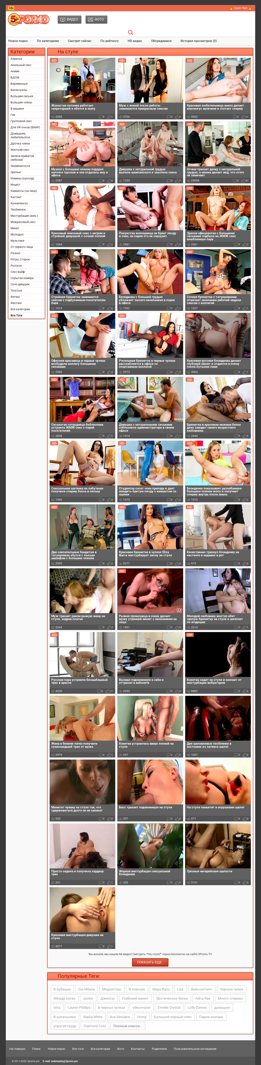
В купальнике (65, 1017)
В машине (17, 108)
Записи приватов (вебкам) (22, 157)
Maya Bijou (161, 989)
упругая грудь (65, 1026)
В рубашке (62, 989)
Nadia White (92, 1017)
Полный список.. (127, 1026)
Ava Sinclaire (120, 1017)
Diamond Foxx (95, 1026)
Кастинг (16, 197)
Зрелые (16, 172)
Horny (142, 1017)
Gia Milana (86, 989)
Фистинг (16, 303)
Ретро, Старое (20, 259)
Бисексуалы (19, 90)
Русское (16, 265)
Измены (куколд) (22, 178)
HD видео (135, 41)
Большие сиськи (22, 96)
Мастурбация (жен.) (24, 215)
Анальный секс (21, 65)
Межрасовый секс (23, 222)
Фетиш (15, 296)
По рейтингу (109, 41)
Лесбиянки (18, 209)
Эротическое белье (172, 998)
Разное (15, 253)
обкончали (141, 1007)
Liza (180, 989)
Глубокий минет (135, 998)
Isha (57, 1007)
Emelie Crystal (169, 1007)
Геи (13, 114)
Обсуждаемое (161, 41)
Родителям (159, 1048)
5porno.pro (33, 1061)
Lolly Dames (197, 1007)
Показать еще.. (150, 962)
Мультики (17, 240)
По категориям (48, 41)
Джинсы (107, 998)
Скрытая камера (22, 278)
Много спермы (230, 998)
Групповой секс (21, 121)
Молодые (17, 234)
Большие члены (21, 102)
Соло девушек (20, 284)
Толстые (16, 290)
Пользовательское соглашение (195, 1048)
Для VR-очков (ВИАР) (25, 127)
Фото (120, 1048)
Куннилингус (19, 203)
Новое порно (18, 41)
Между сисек (64, 998)
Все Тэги (16, 315)
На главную (17, 1048)
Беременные (19, 83)
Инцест (15, 184)
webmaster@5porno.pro (64, 1061)
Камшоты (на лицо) (24, 190)
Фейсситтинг (201, 989)
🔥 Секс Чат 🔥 (240, 8)
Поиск (36, 1048)
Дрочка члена (20, 143)
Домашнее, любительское (20, 135)
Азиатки (16, 58)
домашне (222, 1007)
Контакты (138, 1048)
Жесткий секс (20, 149)
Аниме (15, 71)
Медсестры (111, 989)
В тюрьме (137, 989)
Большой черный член (173, 1017)
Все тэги (78, 1048)
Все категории (20, 309)
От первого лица (22, 247)
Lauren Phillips (79, 1007)
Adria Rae (202, 998)
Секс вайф (18, 271)
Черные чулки (231, 989)
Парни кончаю (211, 1017)
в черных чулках (111, 1007)
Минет (15, 228)
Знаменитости (20, 166)
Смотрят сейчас (79, 41)
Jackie (88, 998)
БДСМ (15, 77)
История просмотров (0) (199, 41)
